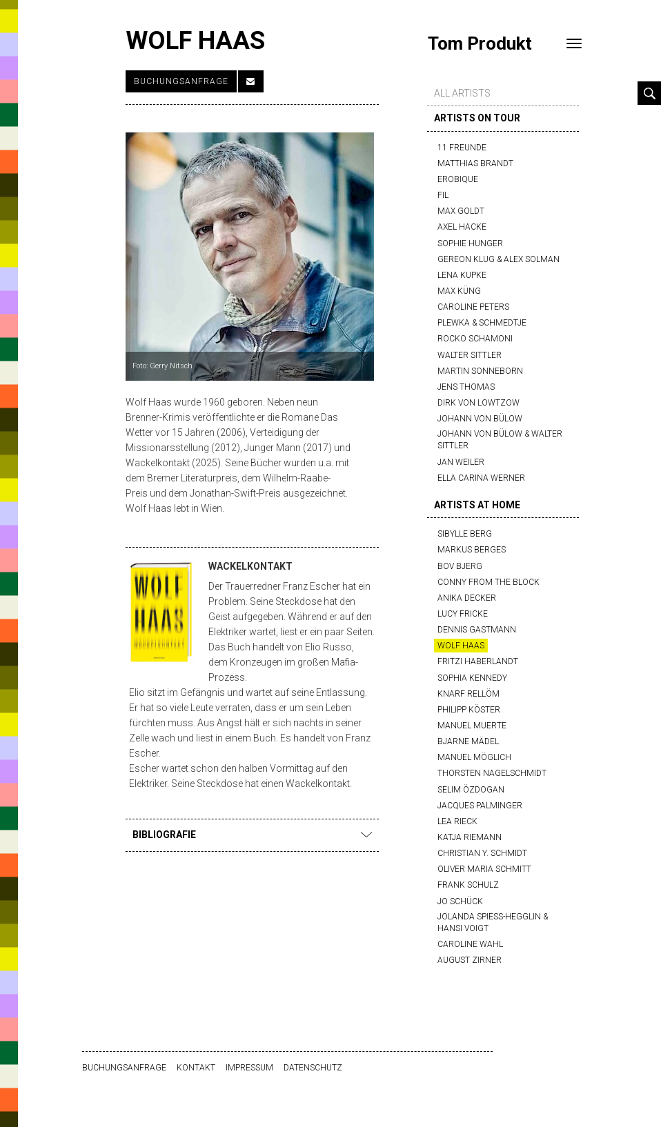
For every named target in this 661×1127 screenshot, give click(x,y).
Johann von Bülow (479, 418)
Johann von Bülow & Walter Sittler (499, 439)
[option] (250, 256)
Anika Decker (466, 598)
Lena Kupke (461, 275)
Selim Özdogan (470, 790)
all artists (462, 93)
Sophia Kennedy (472, 678)
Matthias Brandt (475, 163)
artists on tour (477, 117)
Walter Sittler (469, 355)
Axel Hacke (461, 227)
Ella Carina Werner (481, 478)
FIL (442, 195)
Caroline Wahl (470, 944)
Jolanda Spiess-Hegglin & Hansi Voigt (492, 922)
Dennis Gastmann (476, 630)
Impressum (249, 1068)
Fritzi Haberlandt (477, 661)
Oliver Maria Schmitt (484, 869)
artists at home (477, 504)
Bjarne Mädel (468, 741)
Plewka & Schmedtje (481, 323)
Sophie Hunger (470, 243)
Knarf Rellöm (468, 694)
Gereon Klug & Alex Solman (498, 259)
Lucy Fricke (462, 614)
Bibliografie (252, 834)
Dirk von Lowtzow (478, 403)
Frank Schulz (468, 885)
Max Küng (459, 291)
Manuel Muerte (471, 725)
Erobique (457, 179)
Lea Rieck (457, 821)
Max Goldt (460, 211)
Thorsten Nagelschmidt (491, 773)
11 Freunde (461, 147)
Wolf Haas (460, 645)
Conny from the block (488, 582)
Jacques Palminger (479, 805)
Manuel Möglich (474, 757)
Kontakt (196, 1068)
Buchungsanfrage (181, 81)
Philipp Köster (468, 710)
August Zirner (469, 960)
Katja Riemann (469, 837)
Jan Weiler (460, 462)
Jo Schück (460, 901)
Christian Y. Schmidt (482, 853)
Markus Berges (471, 550)
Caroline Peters (473, 307)
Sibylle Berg (464, 534)
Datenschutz (313, 1068)
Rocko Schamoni (475, 338)
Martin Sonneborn (480, 371)
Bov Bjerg (459, 566)
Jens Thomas (466, 387)
